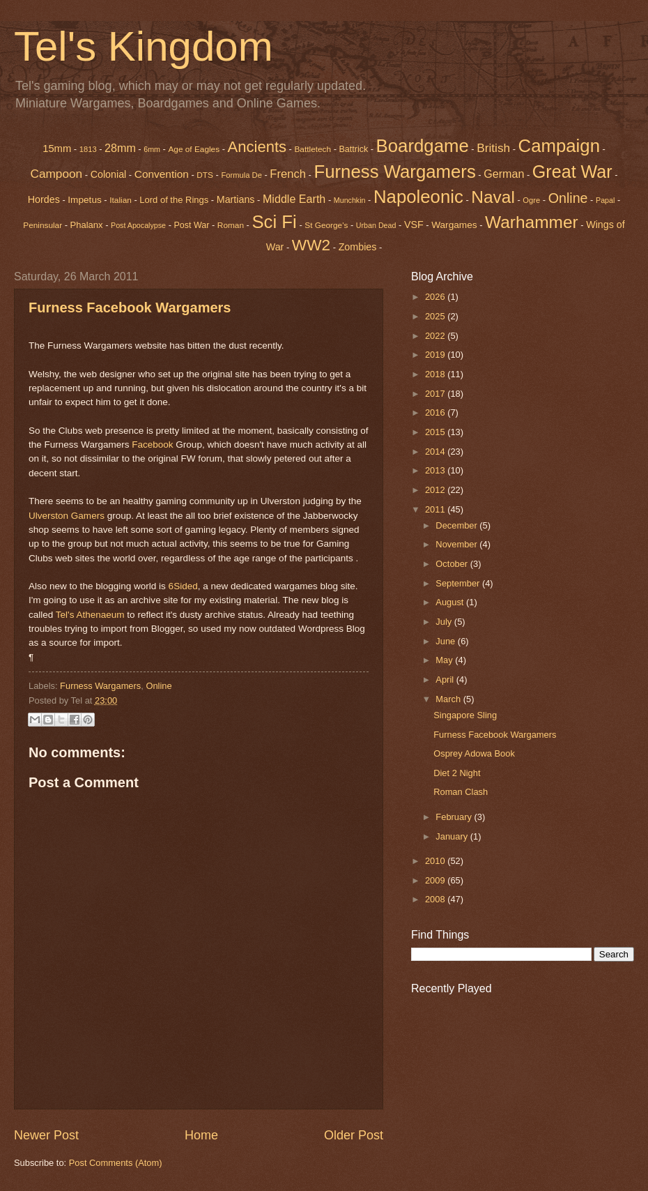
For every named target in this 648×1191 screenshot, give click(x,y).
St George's (326, 225)
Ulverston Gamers (67, 515)
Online (158, 686)
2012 (436, 490)
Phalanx (86, 225)
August (450, 602)
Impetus (85, 200)
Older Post (353, 1135)
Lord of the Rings (173, 200)
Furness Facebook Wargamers (130, 307)
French (288, 174)
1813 (88, 149)
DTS (204, 175)
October (452, 564)
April (445, 679)
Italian (120, 200)
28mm (120, 148)
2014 (436, 451)
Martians (236, 199)
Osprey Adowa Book (474, 753)
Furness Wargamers (394, 171)
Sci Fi (274, 222)
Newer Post (46, 1135)
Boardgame (422, 145)
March (449, 699)
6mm (152, 149)
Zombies (358, 246)
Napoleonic (418, 196)
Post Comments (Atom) (115, 1163)
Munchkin (350, 200)
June (446, 641)
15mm (57, 148)
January (452, 836)
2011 (436, 509)
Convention (161, 174)
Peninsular (42, 225)
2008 (436, 899)
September (458, 583)
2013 (436, 470)
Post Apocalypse (138, 225)
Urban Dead (376, 225)
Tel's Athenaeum (90, 614)
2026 (436, 296)
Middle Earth (294, 198)
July (444, 621)
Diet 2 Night (456, 773)
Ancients (257, 146)
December (457, 525)
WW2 (311, 245)
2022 (436, 336)
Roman (230, 225)
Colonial (109, 174)
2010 (436, 861)
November (457, 544)
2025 (436, 316)
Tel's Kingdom (143, 46)
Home (201, 1135)
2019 (436, 354)
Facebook (152, 444)
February (454, 817)
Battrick (354, 149)
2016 (436, 412)
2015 (436, 432)
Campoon (56, 174)
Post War (192, 225)
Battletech (312, 149)
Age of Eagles (193, 149)
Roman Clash (460, 792)
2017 (436, 393)
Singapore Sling (465, 715)
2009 (436, 880)
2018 (436, 374)
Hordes (44, 199)
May (445, 660)
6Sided (183, 586)
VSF (414, 224)
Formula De (241, 175)
